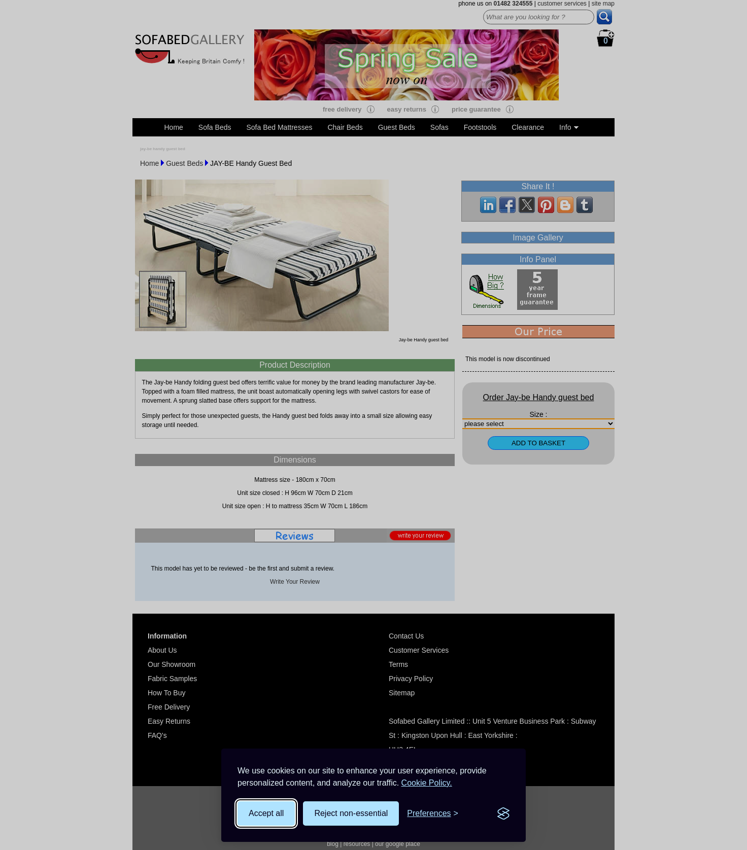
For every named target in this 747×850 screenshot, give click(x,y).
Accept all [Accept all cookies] (266, 813)
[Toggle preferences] (432, 813)
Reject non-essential (351, 813)
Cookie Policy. (426, 782)
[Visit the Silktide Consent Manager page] (503, 813)
